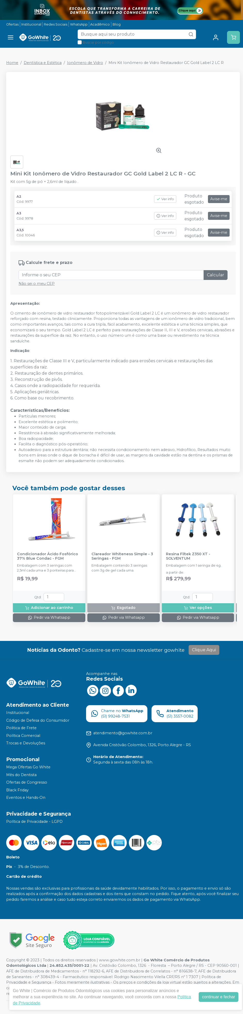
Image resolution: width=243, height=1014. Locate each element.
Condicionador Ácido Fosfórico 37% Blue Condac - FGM (47, 556)
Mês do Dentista (21, 774)
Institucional (31, 24)
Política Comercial (23, 735)
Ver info (165, 199)
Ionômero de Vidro (85, 62)
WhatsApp (79, 24)
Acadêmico (100, 24)
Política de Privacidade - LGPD (34, 821)
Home (12, 62)
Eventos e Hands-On (25, 797)
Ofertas (12, 24)
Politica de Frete (21, 728)
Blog (117, 24)
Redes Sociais (55, 24)
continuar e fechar (218, 997)
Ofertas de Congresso (26, 782)
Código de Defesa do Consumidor (37, 720)
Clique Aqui (204, 649)
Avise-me (218, 199)
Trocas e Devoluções (25, 743)
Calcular (215, 274)
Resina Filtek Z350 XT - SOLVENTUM (188, 556)
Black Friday (17, 790)
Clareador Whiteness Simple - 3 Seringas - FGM (122, 556)
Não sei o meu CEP (37, 283)
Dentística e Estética (43, 62)
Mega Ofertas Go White (28, 767)
